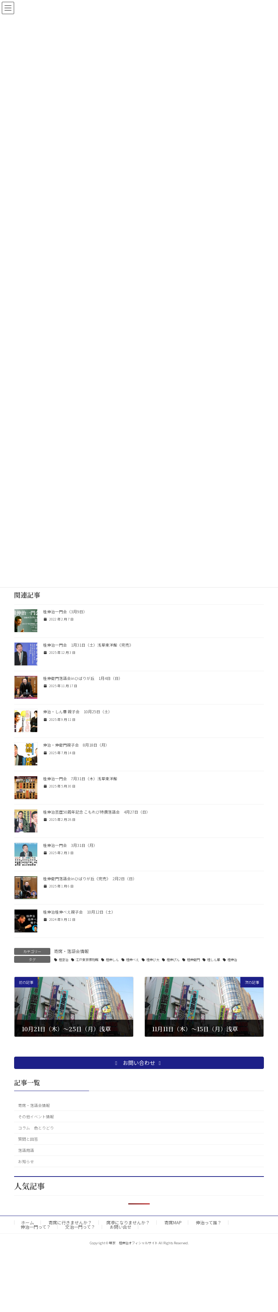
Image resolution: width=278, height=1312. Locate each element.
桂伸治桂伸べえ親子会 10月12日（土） (79, 912)
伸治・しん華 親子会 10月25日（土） (77, 711)
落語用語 (26, 1150)
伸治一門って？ (36, 1227)
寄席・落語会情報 (71, 951)
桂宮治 (63, 959)
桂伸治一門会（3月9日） (65, 611)
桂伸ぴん (173, 959)
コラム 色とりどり (36, 1128)
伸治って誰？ (209, 1222)
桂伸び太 (152, 959)
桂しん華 (213, 959)
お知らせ (26, 1161)
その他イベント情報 (36, 1116)
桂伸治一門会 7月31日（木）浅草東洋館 (80, 778)
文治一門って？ (80, 1227)
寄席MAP (172, 1222)
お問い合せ (120, 1227)
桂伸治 (232, 959)
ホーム (27, 1222)
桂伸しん (112, 959)
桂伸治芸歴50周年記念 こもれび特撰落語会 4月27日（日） (96, 812)
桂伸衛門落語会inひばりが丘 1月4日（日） (83, 678)
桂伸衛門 (193, 959)
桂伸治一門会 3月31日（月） (70, 845)
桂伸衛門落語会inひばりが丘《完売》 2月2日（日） (90, 878)
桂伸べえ (132, 959)
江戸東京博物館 (87, 959)
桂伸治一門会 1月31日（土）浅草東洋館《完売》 (88, 645)
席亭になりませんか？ (128, 1222)
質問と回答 (28, 1139)
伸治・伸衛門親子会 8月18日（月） (76, 745)
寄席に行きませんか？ (70, 1222)
